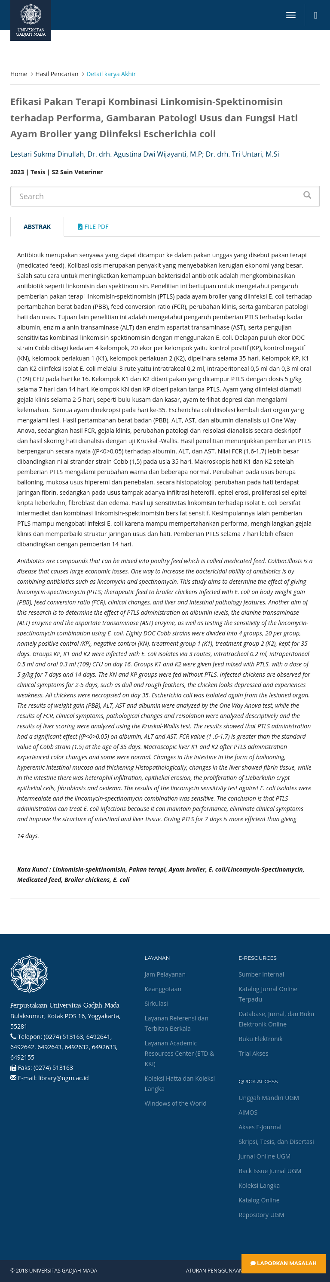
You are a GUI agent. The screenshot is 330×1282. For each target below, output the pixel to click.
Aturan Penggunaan (214, 1270)
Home (19, 74)
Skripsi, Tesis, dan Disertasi (276, 1141)
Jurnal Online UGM (264, 1156)
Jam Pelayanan (165, 974)
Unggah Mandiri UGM (268, 1098)
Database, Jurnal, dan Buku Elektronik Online (276, 1019)
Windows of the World (176, 1103)
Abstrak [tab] (37, 226)
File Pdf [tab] (93, 226)
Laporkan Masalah (284, 1263)
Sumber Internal (261, 974)
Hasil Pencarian (56, 74)
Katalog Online (258, 1200)
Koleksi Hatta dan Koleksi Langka (180, 1083)
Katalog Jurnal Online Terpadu (267, 994)
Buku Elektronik (260, 1039)
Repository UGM (261, 1215)
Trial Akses (253, 1053)
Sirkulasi (156, 1003)
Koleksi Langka (259, 1185)
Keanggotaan (163, 989)
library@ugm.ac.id (63, 1078)
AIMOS (247, 1112)
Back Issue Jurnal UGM (269, 1171)
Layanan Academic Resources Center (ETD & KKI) (179, 1053)
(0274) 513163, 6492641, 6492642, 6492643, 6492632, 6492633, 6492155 (64, 1046)
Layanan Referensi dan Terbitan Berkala (176, 1023)
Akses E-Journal (259, 1127)
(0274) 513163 (53, 1067)
